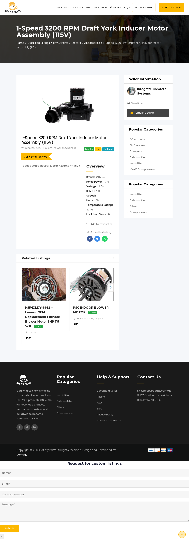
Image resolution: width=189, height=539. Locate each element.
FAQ (99, 402)
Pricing (101, 396)
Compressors (138, 212)
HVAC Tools (100, 7)
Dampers (136, 151)
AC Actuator (138, 139)
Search (117, 7)
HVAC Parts (63, 7)
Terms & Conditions (109, 420)
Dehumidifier (138, 157)
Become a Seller (144, 7)
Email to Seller (142, 113)
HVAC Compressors (142, 169)
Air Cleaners (137, 145)
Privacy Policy (105, 414)
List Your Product (172, 7)
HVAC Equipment (82, 7)
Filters (134, 206)
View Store (137, 103)
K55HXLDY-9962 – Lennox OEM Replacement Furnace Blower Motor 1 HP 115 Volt (42, 317)
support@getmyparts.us (156, 390)
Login (127, 7)
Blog (99, 408)
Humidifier (136, 163)
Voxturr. (21, 455)
